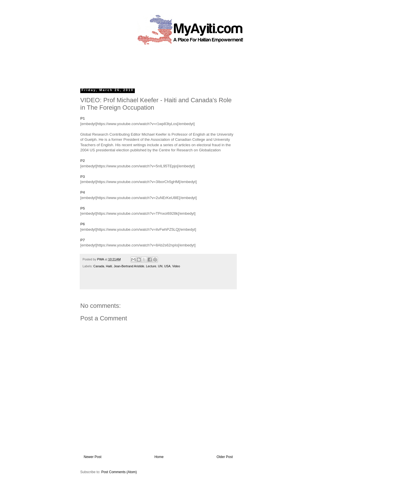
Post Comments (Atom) (119, 472)
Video (176, 266)
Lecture (151, 266)
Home (159, 457)
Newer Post (92, 457)
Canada (98, 266)
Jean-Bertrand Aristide (129, 266)
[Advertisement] (189, 64)
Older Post (224, 457)
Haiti (109, 266)
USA (167, 266)
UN (160, 266)
